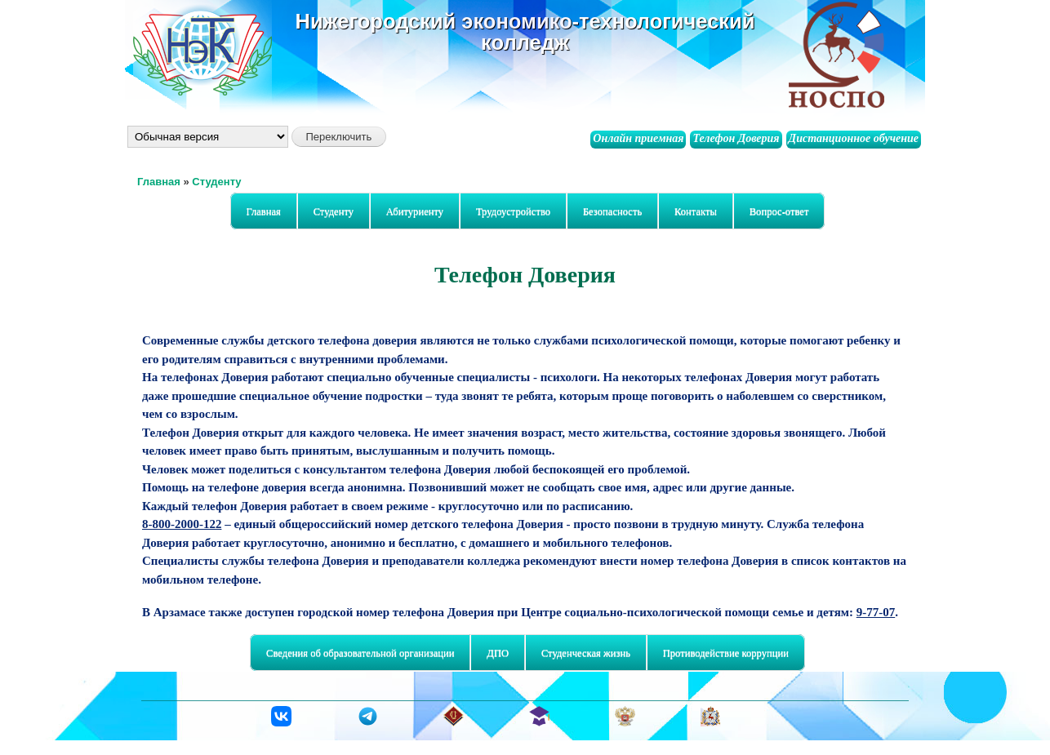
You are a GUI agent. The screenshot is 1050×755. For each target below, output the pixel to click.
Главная (158, 181)
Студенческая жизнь (582, 653)
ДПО (493, 653)
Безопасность (608, 212)
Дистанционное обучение (854, 138)
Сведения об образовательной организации (356, 653)
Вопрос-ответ (779, 211)
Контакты (695, 211)
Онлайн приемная (638, 138)
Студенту (216, 181)
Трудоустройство (513, 211)
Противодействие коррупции (726, 653)
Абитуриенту (411, 212)
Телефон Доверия (735, 138)
